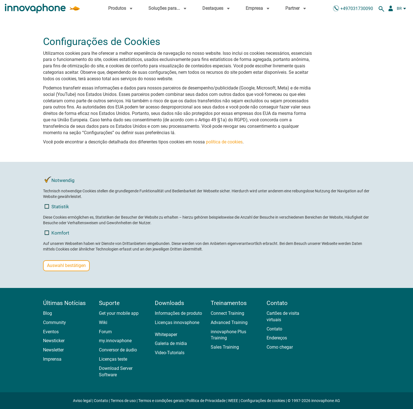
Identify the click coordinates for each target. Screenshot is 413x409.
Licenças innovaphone (177, 322)
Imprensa (52, 359)
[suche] (382, 8)
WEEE (233, 400)
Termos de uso (123, 400)
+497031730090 (356, 8)
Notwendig (59, 180)
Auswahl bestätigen (66, 265)
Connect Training (227, 313)
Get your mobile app (119, 313)
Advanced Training (229, 322)
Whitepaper (166, 334)
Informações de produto (178, 313)
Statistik (56, 206)
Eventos (51, 331)
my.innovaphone (115, 340)
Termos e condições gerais (161, 400)
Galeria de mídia (171, 343)
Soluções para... (168, 8)
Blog (47, 313)
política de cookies (224, 142)
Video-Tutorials (169, 352)
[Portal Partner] (390, 8)
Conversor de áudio (118, 350)
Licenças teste (113, 359)
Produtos (121, 8)
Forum (105, 331)
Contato (274, 329)
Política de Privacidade (206, 400)
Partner (296, 8)
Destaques (216, 8)
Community (54, 322)
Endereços (277, 338)
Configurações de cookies (263, 400)
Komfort (56, 233)
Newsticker (54, 340)
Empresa (258, 8)
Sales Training (225, 347)
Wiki (103, 322)
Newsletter (53, 350)
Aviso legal (82, 400)
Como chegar (280, 347)
